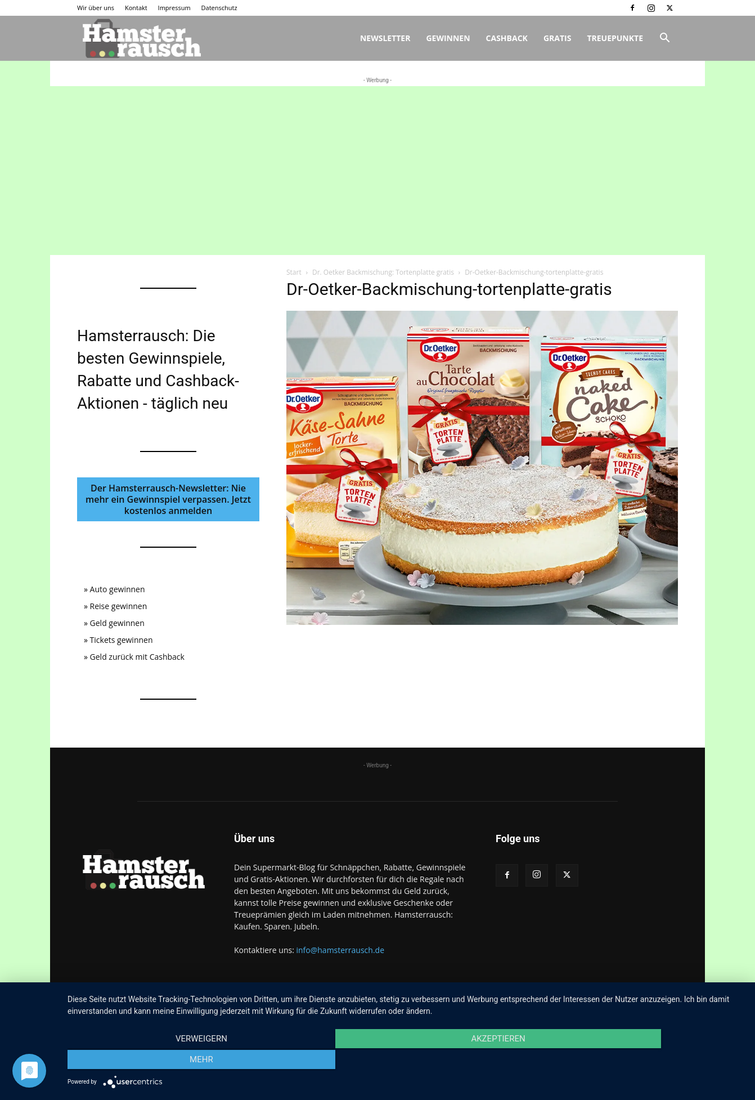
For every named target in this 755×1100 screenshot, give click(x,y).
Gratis (557, 38)
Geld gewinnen (117, 623)
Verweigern (169, 1061)
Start (294, 272)
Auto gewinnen (117, 589)
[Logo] (140, 38)
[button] (664, 39)
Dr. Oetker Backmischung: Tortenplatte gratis (383, 272)
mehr (642, 1061)
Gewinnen (448, 38)
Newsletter (385, 38)
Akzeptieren (406, 1061)
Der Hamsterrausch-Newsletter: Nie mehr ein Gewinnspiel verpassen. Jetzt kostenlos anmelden (168, 499)
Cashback (507, 38)
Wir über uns (95, 7)
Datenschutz (219, 7)
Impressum (174, 7)
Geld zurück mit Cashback (137, 656)
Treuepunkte (615, 38)
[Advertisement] (377, 170)
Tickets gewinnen (121, 639)
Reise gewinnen (118, 606)
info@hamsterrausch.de (340, 950)
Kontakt (136, 7)
